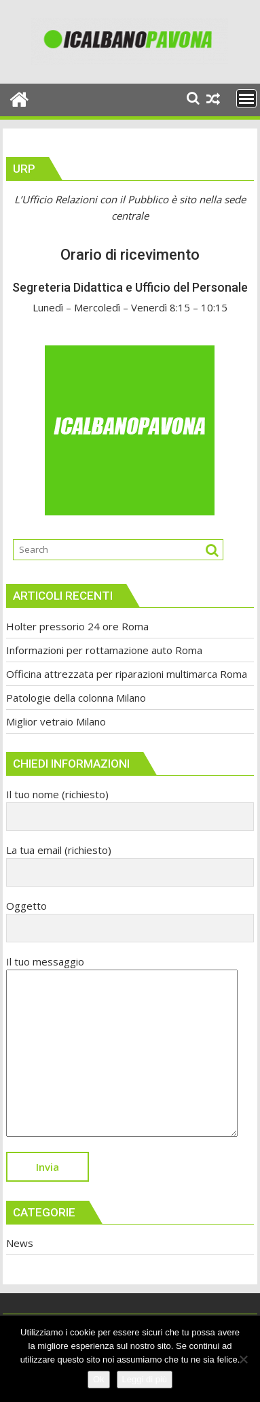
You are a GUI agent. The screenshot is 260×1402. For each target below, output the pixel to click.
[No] (243, 1359)
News (19, 1243)
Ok (99, 1379)
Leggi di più (145, 1379)
